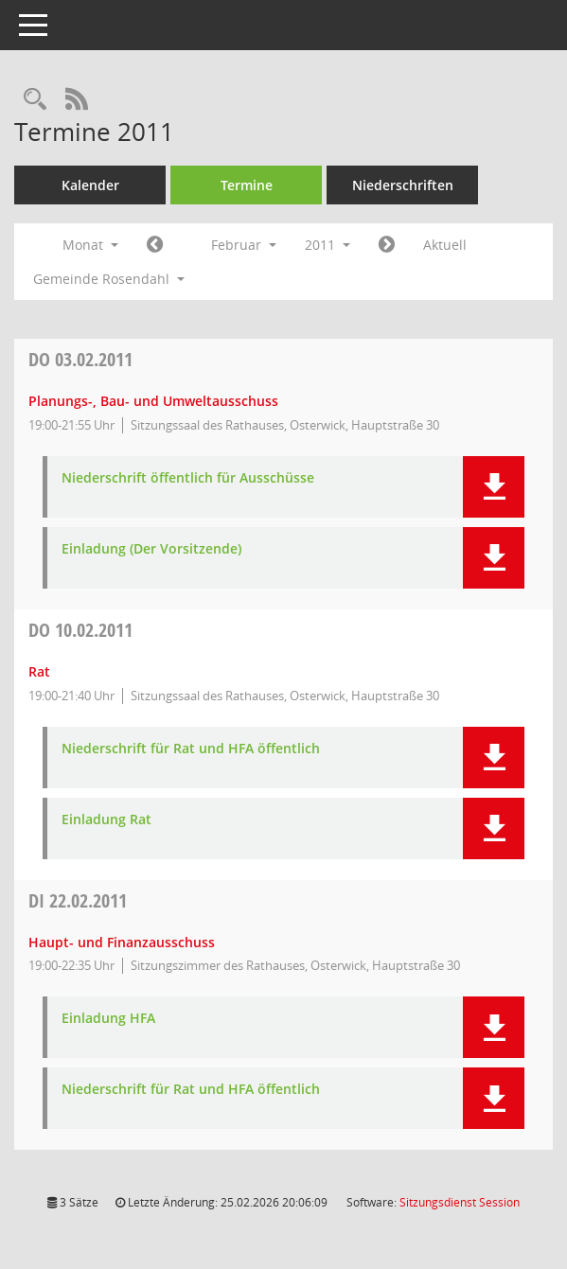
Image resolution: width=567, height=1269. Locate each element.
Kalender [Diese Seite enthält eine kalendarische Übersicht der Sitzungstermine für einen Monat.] (90, 185)
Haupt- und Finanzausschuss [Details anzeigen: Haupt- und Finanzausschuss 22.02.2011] (121, 942)
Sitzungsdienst (459, 1202)
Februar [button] (243, 245)
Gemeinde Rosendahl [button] (109, 279)
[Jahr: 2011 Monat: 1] (155, 245)
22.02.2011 (77, 900)
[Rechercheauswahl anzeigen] (35, 99)
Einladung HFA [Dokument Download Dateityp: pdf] (108, 1019)
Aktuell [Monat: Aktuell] (445, 245)
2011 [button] (327, 245)
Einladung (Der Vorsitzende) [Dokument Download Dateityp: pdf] (151, 549)
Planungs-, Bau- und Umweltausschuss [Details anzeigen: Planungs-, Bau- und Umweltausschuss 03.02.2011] (153, 401)
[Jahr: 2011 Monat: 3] (386, 245)
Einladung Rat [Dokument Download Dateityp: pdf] (106, 820)
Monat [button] (90, 245)
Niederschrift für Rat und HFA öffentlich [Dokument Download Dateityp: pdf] (191, 749)
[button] (493, 487)
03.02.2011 (80, 359)
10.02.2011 (80, 630)
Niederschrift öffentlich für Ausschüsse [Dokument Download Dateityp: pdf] (188, 478)
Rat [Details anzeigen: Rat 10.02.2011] (39, 671)
